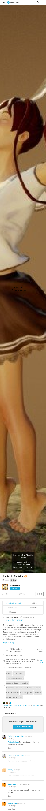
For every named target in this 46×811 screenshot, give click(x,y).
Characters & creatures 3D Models (19, 668)
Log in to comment (23, 727)
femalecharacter (19, 673)
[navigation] (3, 2)
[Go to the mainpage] (13, 2)
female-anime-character (32, 688)
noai (20, 697)
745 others (35, 706)
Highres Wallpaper (10, 642)
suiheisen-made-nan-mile (15, 678)
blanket (8, 673)
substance (37, 693)
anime (15, 697)
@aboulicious (13, 742)
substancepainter (26, 693)
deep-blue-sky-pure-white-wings (17, 683)
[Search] (38, 2)
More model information (13, 620)
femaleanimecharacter (14, 688)
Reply (10, 748)
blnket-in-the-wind (12, 693)
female (8, 697)
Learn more (40, 650)
